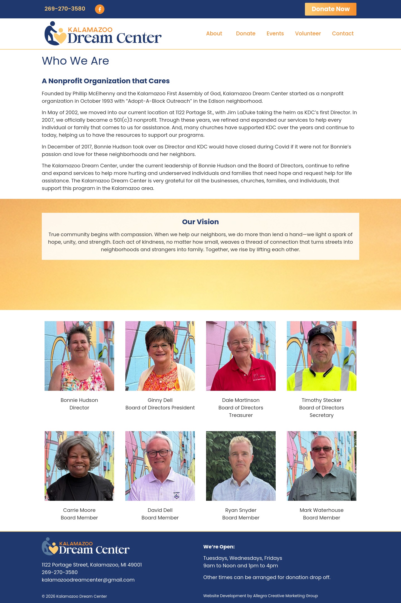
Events (275, 33)
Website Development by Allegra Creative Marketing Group (260, 596)
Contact (343, 33)
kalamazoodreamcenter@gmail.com (88, 579)
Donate (246, 33)
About (215, 33)
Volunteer (308, 33)
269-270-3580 (65, 9)
